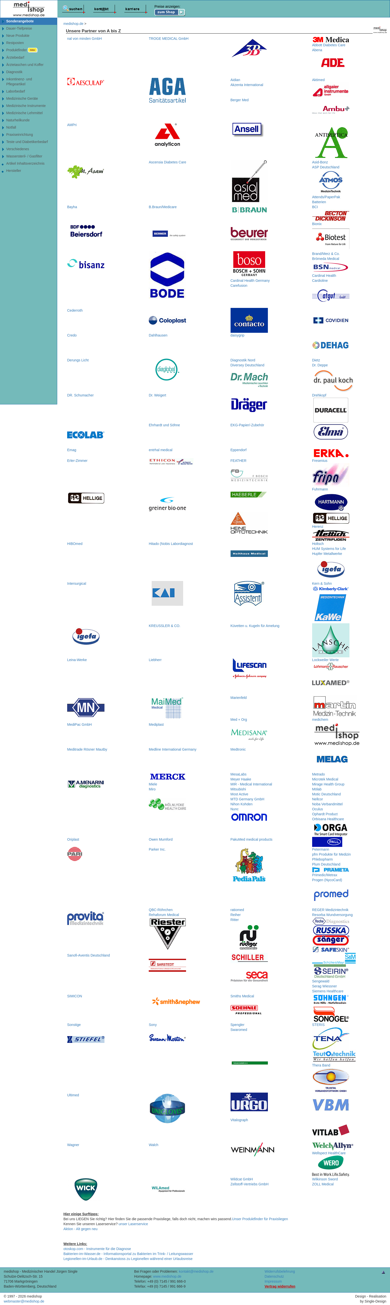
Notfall (11, 127)
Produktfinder (22, 50)
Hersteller (13, 171)
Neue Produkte (17, 36)
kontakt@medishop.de (196, 1271)
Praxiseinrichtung (19, 135)
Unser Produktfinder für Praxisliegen (260, 1219)
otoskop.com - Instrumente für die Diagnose (97, 1249)
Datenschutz (274, 1276)
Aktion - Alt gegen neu (80, 1229)
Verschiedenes (17, 149)
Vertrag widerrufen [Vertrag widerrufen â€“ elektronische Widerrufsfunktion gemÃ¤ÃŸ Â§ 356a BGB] (280, 1286)
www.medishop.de (167, 1276)
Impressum (273, 1281)
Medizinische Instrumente (26, 106)
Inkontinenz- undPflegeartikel (19, 81)
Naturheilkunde (18, 120)
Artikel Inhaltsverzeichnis (25, 163)
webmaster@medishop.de (24, 1301)
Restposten (15, 43)
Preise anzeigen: (170, 10)
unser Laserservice (133, 1224)
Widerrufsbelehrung (280, 1271)
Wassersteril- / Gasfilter (24, 156)
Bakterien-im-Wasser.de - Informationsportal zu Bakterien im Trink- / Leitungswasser (128, 1254)
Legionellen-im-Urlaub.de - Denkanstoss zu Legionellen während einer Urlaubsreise (128, 1259)
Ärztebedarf (15, 57)
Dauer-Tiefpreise (19, 28)
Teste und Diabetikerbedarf (27, 142)
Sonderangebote (20, 21)
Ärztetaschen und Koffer (25, 65)
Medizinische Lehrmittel (24, 113)
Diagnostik (14, 72)
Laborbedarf (15, 91)
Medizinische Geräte (22, 98)
